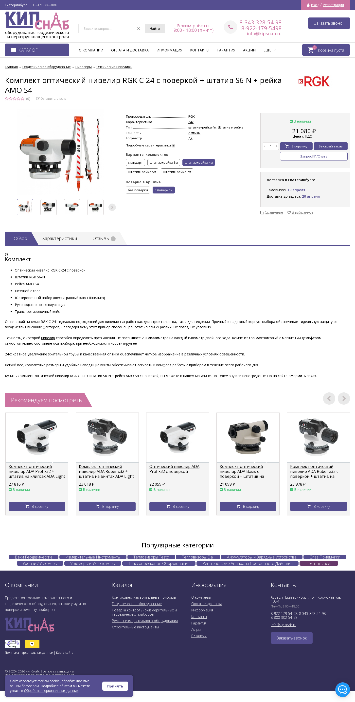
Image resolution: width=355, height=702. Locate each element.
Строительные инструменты (135, 627)
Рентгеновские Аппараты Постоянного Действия (247, 563)
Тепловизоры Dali (198, 557)
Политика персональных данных (29, 653)
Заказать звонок (329, 23)
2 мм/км (194, 132)
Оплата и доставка (130, 50)
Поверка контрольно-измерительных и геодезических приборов (144, 612)
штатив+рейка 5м (142, 172)
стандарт (135, 162)
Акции (249, 50)
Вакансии (199, 636)
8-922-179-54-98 (284, 613)
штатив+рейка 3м (164, 162)
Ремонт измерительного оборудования (145, 620)
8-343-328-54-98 (261, 22)
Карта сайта (64, 653)
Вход (315, 5)
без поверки (138, 190)
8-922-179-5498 (261, 28)
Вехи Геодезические (34, 557)
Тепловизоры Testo (151, 557)
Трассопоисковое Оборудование (159, 563)
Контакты (199, 50)
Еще (270, 50)
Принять (115, 686)
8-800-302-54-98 (284, 617)
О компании (91, 50)
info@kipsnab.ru (264, 33)
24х (191, 122)
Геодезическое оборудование (137, 603)
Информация (169, 50)
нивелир (48, 337)
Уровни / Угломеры (40, 563)
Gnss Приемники (324, 557)
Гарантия (226, 50)
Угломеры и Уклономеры (92, 563)
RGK (191, 116)
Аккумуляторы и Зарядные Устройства (262, 557)
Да (190, 138)
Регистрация (333, 5)
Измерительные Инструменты (93, 557)
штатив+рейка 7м (177, 172)
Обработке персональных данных (51, 691)
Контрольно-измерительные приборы (144, 597)
